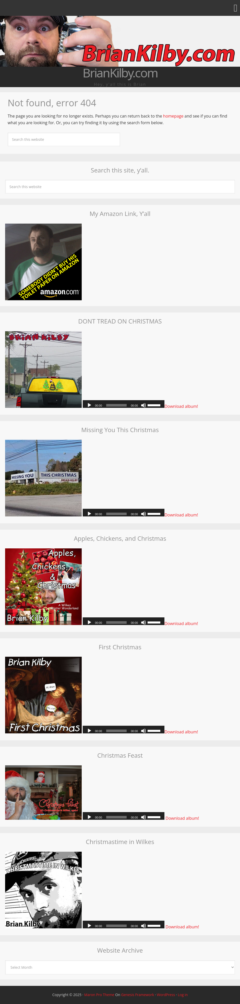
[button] (120, 8)
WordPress (166, 994)
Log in (183, 994)
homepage (173, 116)
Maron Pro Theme (99, 994)
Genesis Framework (137, 994)
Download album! (181, 406)
